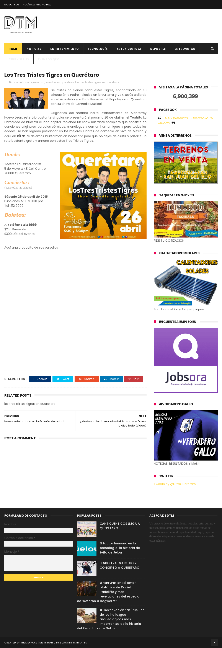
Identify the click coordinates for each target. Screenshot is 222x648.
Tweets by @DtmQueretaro (175, 484)
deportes (158, 49)
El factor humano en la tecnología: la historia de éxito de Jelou (120, 548)
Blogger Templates (73, 642)
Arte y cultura (129, 49)
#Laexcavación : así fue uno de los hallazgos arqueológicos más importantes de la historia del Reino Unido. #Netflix (111, 619)
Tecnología (98, 49)
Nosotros (12, 4)
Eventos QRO (49, 59)
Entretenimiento (64, 49)
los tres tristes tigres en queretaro (97, 82)
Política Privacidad (37, 4)
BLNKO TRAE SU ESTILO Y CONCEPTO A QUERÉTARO (119, 565)
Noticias (33, 49)
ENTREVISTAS (185, 49)
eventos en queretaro (60, 82)
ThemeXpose (29, 642)
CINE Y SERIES (19, 59)
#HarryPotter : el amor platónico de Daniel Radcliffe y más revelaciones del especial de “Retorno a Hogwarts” (108, 592)
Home (13, 49)
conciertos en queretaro (28, 82)
